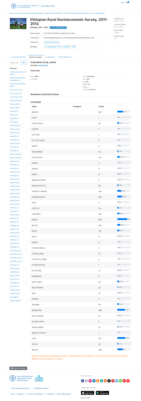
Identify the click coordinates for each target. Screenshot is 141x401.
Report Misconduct (64, 394)
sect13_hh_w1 (14, 286)
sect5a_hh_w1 (14, 179)
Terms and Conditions (35, 394)
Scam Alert (50, 394)
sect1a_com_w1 (15, 125)
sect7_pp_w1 (14, 211)
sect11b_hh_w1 (15, 272)
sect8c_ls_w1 (14, 229)
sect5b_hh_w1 (14, 182)
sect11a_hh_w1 (15, 268)
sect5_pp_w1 (14, 175)
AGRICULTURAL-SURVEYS (54, 13)
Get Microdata (58, 27)
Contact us (21, 394)
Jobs (12, 394)
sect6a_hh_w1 (14, 197)
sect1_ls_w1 (14, 115)
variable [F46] (100, 13)
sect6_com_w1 (15, 193)
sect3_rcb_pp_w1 (16, 157)
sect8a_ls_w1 (14, 222)
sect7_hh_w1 (14, 208)
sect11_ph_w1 (14, 265)
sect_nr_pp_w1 (15, 107)
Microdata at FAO (48, 6)
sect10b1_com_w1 (16, 258)
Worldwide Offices (41, 388)
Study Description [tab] (18, 57)
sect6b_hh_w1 (14, 200)
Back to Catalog (18, 368)
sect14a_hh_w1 (15, 290)
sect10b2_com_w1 (16, 261)
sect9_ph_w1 (14, 240)
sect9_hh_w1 (14, 236)
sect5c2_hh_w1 (15, 190)
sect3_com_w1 (15, 143)
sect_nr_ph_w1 (15, 104)
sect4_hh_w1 (14, 165)
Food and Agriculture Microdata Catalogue (29, 13)
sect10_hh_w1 (14, 243)
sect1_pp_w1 (14, 122)
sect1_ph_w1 (14, 118)
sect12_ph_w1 (14, 283)
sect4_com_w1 (15, 161)
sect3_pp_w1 (14, 150)
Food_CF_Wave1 (15, 300)
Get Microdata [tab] (65, 57)
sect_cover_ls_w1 (16, 93)
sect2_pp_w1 (14, 140)
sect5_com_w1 (15, 172)
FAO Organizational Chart (21, 388)
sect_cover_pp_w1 (16, 100)
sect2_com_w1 (15, 132)
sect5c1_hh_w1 (15, 186)
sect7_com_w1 (15, 204)
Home (11, 13)
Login (122, 2)
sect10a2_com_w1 (16, 254)
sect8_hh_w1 (14, 218)
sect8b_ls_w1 (14, 225)
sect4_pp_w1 (14, 168)
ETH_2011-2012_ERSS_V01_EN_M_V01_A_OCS (79, 13)
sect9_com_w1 (15, 233)
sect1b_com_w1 (15, 129)
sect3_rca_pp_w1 (16, 154)
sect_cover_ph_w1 (16, 97)
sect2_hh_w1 (14, 136)
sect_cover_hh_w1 (16, 90)
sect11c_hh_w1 (15, 275)
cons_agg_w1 (14, 297)
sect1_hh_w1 (14, 111)
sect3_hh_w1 (14, 147)
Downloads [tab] (50, 57)
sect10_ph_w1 (14, 247)
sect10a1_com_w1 (16, 250)
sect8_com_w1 (15, 215)
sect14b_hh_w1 (15, 293)
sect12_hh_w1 (14, 279)
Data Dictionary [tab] (35, 57)
